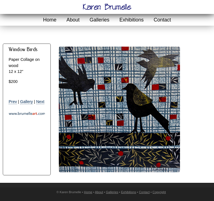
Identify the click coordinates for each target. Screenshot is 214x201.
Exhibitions (132, 20)
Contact (162, 20)
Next (40, 101)
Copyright (159, 192)
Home (49, 20)
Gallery (26, 101)
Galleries (99, 20)
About (72, 20)
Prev (13, 101)
